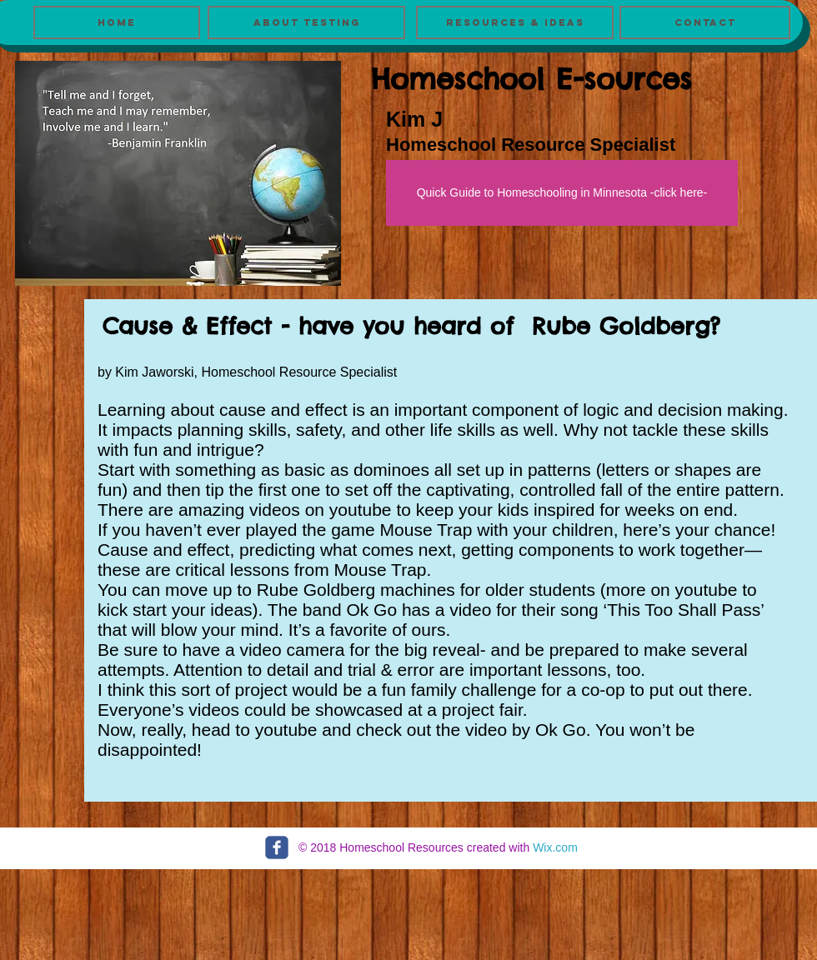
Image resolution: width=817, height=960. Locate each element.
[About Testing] (306, 22)
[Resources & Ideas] (515, 22)
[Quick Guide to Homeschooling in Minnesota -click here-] (562, 193)
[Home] (116, 22)
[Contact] (704, 22)
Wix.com (555, 847)
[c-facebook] (276, 847)
